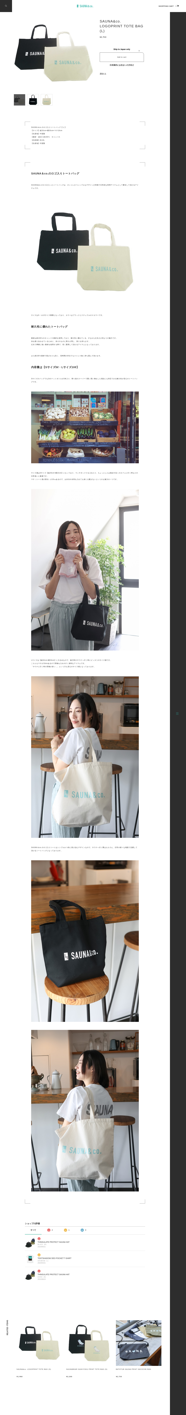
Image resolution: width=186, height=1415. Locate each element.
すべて (33, 1230)
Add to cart (121, 57)
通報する (103, 74)
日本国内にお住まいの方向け (122, 65)
